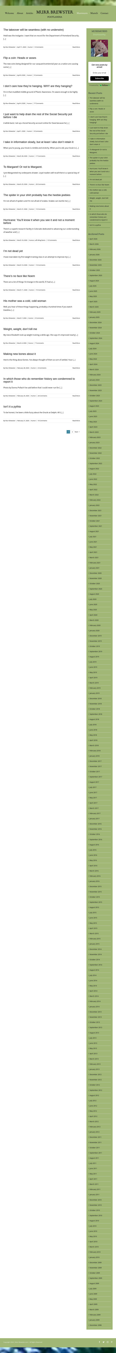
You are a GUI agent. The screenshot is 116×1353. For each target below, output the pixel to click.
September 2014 (96, 965)
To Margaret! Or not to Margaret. (22, 166)
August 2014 (94, 970)
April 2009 (93, 1304)
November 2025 (96, 265)
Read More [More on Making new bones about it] (76, 368)
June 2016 (93, 855)
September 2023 (96, 401)
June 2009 (93, 1294)
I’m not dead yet (13, 250)
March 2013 (94, 1059)
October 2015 (95, 897)
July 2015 (93, 912)
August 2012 (94, 1095)
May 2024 (93, 359)
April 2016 (93, 866)
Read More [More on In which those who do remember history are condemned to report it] (76, 396)
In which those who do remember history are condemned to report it (39, 380)
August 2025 (94, 281)
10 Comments (42, 421)
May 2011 (93, 1174)
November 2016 (96, 829)
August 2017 (94, 782)
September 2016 (96, 839)
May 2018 (93, 735)
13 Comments (40, 209)
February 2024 (95, 375)
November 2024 (96, 328)
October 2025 (95, 270)
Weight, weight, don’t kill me (20, 329)
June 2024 (93, 354)
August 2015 (94, 907)
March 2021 (94, 557)
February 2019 (95, 688)
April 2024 (93, 364)
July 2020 (93, 599)
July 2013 (93, 1038)
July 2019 (93, 662)
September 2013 (96, 1027)
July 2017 (93, 787)
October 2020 (95, 583)
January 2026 (94, 255)
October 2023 (95, 396)
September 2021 (96, 526)
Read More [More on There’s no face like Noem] (76, 290)
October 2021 (95, 521)
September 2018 (96, 714)
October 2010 (95, 1210)
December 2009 (96, 1262)
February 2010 (95, 1252)
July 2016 (93, 850)
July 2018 (93, 725)
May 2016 (93, 860)
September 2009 (96, 1278)
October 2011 (95, 1148)
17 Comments (38, 103)
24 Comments (42, 396)
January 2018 (94, 756)
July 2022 (93, 474)
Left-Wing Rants (40, 240)
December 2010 (96, 1200)
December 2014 (96, 949)
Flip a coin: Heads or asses (19, 57)
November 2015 (96, 892)
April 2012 (93, 1116)
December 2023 (96, 385)
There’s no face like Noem (19, 275)
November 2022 (96, 453)
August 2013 (94, 1033)
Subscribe (99, 78)
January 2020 (94, 630)
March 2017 (94, 808)
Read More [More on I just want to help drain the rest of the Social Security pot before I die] (76, 131)
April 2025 (93, 301)
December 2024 (96, 322)
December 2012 (96, 1074)
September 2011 (96, 1153)
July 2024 (93, 348)
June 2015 (93, 918)
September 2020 (96, 589)
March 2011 (94, 1184)
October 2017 (95, 771)
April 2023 (93, 427)
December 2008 (96, 1325)
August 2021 (94, 531)
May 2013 (93, 1048)
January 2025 (94, 317)
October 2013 (95, 1022)
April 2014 (93, 991)
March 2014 (94, 996)
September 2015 (96, 902)
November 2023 (96, 390)
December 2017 (96, 761)
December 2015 (96, 886)
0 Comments (39, 47)
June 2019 (93, 667)
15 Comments (40, 290)
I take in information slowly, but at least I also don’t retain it (38, 141)
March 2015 (94, 933)
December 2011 (96, 1137)
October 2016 (95, 834)
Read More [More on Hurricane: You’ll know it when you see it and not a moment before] (76, 240)
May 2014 (93, 986)
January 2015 (94, 944)
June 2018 (93, 730)
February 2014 (95, 1001)
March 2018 (94, 745)
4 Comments (42, 368)
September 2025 (96, 275)
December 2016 (96, 824)
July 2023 (93, 411)
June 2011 (93, 1168)
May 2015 (93, 923)
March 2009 (94, 1309)
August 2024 (94, 343)
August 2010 (94, 1221)
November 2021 (96, 516)
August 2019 (94, 657)
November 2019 (96, 641)
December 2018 (96, 698)
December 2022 (96, 448)
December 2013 (96, 1012)
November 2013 (96, 1017)
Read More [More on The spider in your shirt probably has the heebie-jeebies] (76, 209)
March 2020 (94, 620)
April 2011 (93, 1179)
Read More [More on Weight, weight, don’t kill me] (76, 343)
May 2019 (93, 672)
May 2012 (93, 1111)
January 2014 (94, 1007)
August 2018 (94, 719)
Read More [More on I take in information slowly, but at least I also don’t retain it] (76, 156)
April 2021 (93, 552)
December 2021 (96, 510)
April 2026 (93, 239)
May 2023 (93, 422)
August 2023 (94, 406)
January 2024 (94, 380)
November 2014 (96, 954)
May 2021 (93, 547)
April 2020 (93, 615)
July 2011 (93, 1163)
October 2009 (95, 1273)
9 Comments (38, 131)
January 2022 (94, 505)
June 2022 (93, 479)
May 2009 (93, 1299)
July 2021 (93, 537)
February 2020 (95, 625)
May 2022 (93, 484)
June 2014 (93, 980)
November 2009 (96, 1268)
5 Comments (38, 75)
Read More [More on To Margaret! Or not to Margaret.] (76, 184)
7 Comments (39, 343)
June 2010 (93, 1231)
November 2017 (96, 766)
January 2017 (94, 818)
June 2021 (93, 542)
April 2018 (93, 740)
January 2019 (94, 693)
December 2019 (96, 636)
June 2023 (93, 416)
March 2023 (94, 432)
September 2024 (96, 338)
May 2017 (93, 798)
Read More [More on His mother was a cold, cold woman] (76, 318)
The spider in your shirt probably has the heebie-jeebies (36, 195)
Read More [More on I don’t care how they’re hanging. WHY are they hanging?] (76, 103)
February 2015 (95, 939)
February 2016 (95, 876)
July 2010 (93, 1226)
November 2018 (96, 704)
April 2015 (93, 928)
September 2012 (96, 1090)
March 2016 (94, 871)
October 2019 (95, 646)
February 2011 (95, 1189)
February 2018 (95, 751)
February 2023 (95, 437)
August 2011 (94, 1158)
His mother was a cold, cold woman (24, 300)
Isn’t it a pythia (12, 406)
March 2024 (94, 369)
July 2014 (93, 975)
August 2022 (94, 469)
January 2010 (94, 1257)
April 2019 (93, 677)
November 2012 (96, 1080)
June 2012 (93, 1106)
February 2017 (95, 813)
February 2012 (95, 1127)
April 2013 (93, 1053)
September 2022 (96, 463)
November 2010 (96, 1205)
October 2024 (95, 333)
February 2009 (95, 1315)
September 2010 (96, 1215)
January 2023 (94, 442)
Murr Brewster (10, 47)
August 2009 (94, 1283)
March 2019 (94, 683)
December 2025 (96, 260)
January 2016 (94, 881)
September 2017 (96, 777)
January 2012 (94, 1132)
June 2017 (93, 792)
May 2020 (93, 610)
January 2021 (94, 568)
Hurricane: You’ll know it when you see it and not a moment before (39, 221)
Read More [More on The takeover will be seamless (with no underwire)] (76, 47)
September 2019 (96, 651)
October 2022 (95, 458)
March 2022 (94, 495)
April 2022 (93, 489)
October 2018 (95, 709)
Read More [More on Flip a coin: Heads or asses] (76, 75)
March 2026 (94, 244)
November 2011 (96, 1142)
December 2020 (96, 573)
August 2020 (94, 594)
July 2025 (93, 286)
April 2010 (93, 1241)
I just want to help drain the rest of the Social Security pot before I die (37, 116)
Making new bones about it (19, 353)
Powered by (99, 85)
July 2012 (93, 1100)
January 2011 (94, 1194)
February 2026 (95, 249)
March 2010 (94, 1247)
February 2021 (95, 563)
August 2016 (94, 845)
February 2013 (95, 1064)
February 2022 (95, 500)
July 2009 (93, 1289)
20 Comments (40, 184)
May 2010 (93, 1236)
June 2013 (93, 1043)
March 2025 (94, 307)
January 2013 (94, 1069)
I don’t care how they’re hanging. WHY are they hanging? (37, 86)
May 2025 (93, 296)
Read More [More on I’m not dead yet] (76, 265)
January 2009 (94, 1320)
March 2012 (94, 1121)
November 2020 (96, 578)
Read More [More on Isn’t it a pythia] (76, 421)
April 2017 (93, 803)
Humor (30, 47)
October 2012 (95, 1085)
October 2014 (95, 959)
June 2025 (93, 291)
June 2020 (93, 604)
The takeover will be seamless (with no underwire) (33, 29)
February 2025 (95, 312)
